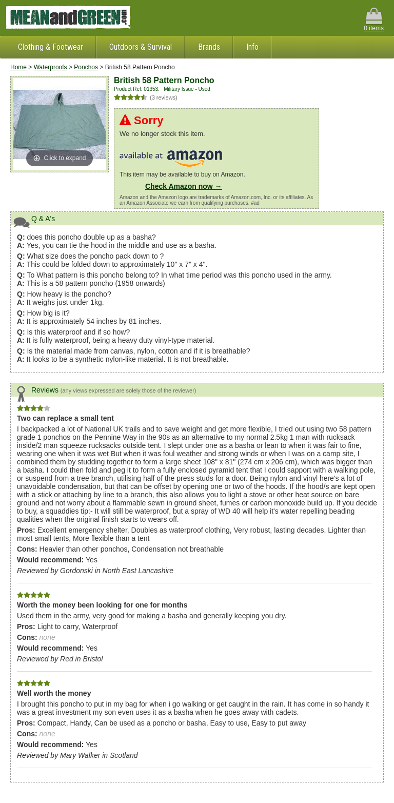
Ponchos (86, 67)
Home (18, 67)
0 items (374, 20)
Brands (209, 47)
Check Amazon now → (183, 186)
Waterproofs (50, 67)
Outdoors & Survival (140, 47)
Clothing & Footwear (50, 47)
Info (252, 47)
